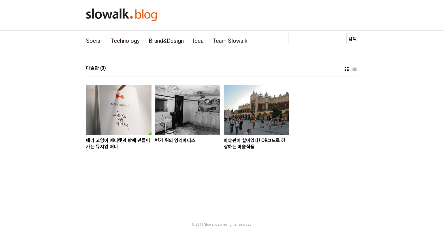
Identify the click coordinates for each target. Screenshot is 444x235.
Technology (125, 40)
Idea (198, 40)
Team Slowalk (230, 40)
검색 (352, 39)
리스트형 (354, 68)
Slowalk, (210, 224)
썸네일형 (346, 68)
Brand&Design (166, 40)
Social (94, 40)
